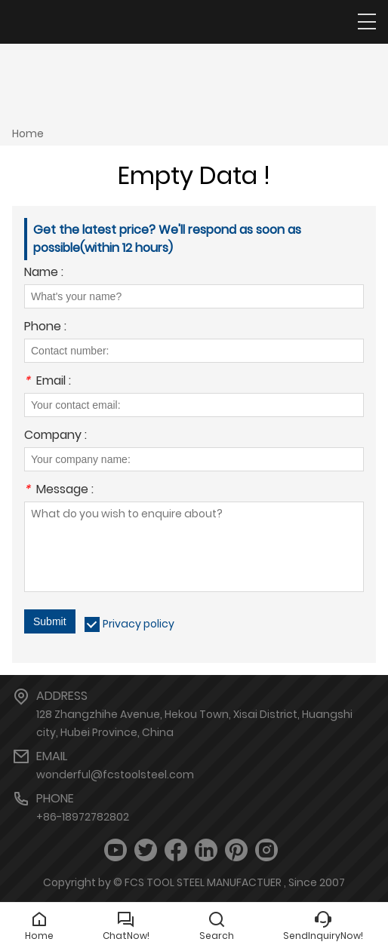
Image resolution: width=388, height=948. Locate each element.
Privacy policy (138, 623)
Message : (59, 490)
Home (28, 133)
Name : (43, 273)
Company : (55, 436)
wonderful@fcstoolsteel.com (115, 774)
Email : (47, 382)
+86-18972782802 (82, 816)
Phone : (45, 328)
